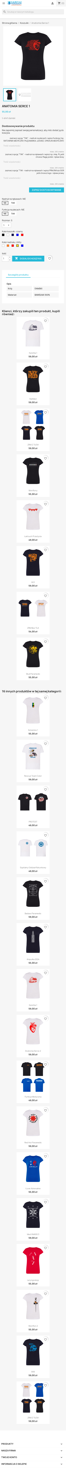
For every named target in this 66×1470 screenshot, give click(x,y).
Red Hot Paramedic (33, 1142)
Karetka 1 (33, 353)
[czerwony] (22, 235)
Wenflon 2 (33, 1326)
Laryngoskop (33, 1280)
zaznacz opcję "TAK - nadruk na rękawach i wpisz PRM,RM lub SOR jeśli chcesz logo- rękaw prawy (34, 171)
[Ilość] (5, 258)
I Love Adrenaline (33, 1188)
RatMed (33, 399)
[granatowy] (13, 235)
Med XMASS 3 (33, 1234)
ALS (33, 582)
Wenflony (33, 490)
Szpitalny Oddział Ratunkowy (33, 867)
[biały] (8, 235)
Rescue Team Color (33, 776)
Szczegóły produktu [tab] (18, 274)
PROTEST (33, 821)
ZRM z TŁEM (33, 444)
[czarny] (3, 235)
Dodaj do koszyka (28, 258)
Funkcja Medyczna (33, 1096)
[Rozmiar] (6, 225)
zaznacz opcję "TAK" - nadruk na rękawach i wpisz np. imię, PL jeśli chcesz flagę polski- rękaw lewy (34, 155)
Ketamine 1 (33, 730)
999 (33, 1371)
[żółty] (18, 246)
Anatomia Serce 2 (33, 1051)
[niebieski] (18, 235)
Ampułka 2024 (33, 959)
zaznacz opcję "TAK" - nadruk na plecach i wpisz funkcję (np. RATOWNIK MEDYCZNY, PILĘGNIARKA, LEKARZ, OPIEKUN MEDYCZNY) (34, 139)
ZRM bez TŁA (33, 628)
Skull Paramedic (33, 674)
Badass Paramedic (33, 913)
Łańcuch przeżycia (33, 536)
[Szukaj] (33, 11)
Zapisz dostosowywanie (46, 190)
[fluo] (8, 246)
